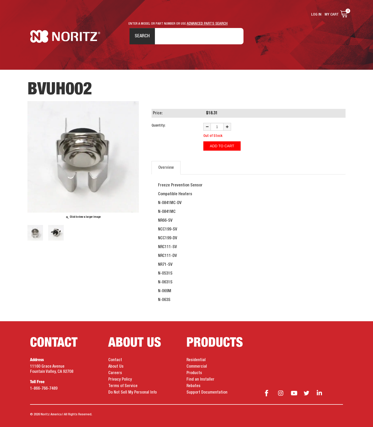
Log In (316, 14)
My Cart (332, 14)
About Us (116, 366)
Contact (115, 360)
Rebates (193, 386)
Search (142, 36)
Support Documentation (207, 392)
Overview (166, 168)
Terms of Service (123, 386)
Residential (196, 360)
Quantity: (158, 125)
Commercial (197, 366)
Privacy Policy (120, 379)
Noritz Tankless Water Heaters (65, 36)
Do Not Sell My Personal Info (132, 392)
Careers (115, 373)
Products (194, 373)
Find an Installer (200, 379)
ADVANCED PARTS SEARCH (207, 23)
